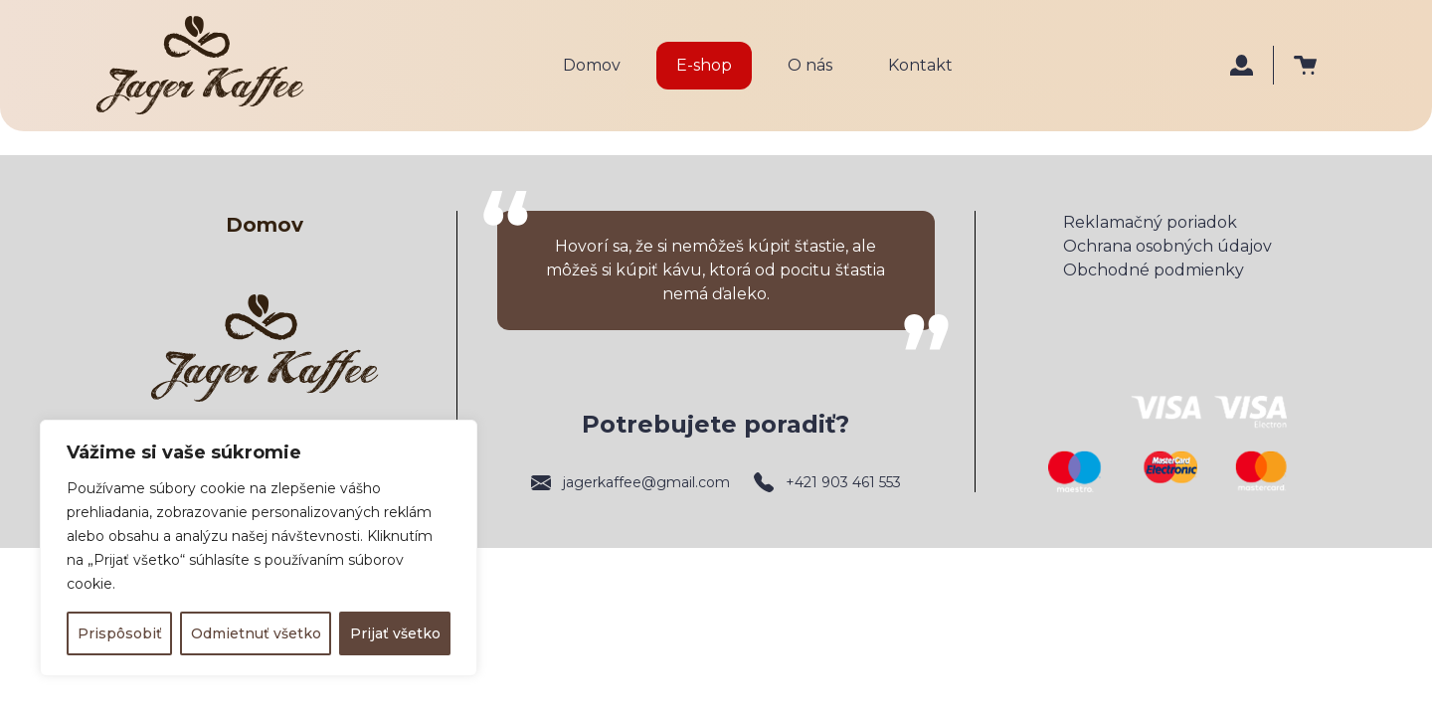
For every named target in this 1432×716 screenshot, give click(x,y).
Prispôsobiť (120, 633)
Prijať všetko (395, 633)
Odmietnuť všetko (256, 633)
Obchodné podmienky (1153, 270)
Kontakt (920, 65)
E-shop (704, 65)
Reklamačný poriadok (1150, 222)
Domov (592, 65)
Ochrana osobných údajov (1167, 246)
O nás (810, 65)
